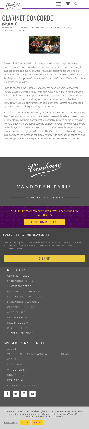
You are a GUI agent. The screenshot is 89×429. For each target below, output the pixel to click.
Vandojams (15, 364)
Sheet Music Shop (20, 333)
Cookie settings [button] (10, 422)
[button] (58, 4)
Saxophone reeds (20, 280)
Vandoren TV (16, 369)
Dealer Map (15, 380)
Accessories (16, 312)
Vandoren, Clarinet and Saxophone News (38, 354)
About (11, 348)
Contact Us (15, 374)
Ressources (17, 328)
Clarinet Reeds (18, 275)
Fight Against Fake (21, 385)
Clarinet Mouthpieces (23, 291)
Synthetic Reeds (19, 286)
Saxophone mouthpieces (25, 296)
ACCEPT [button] (37, 422)
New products (18, 322)
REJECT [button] (24, 422)
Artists (12, 359)
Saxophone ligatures (23, 301)
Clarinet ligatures (21, 307)
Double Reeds (17, 317)
